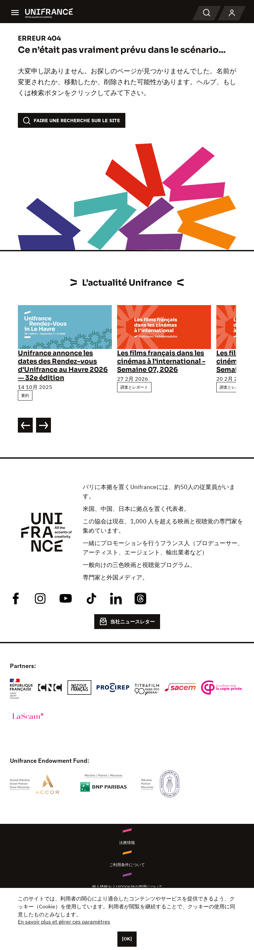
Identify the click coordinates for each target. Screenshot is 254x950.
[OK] (127, 939)
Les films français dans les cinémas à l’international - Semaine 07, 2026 (161, 361)
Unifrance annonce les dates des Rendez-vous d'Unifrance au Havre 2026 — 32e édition (63, 365)
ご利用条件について (127, 864)
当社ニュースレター (127, 621)
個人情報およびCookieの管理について (127, 886)
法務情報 (127, 842)
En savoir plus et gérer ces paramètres (64, 921)
